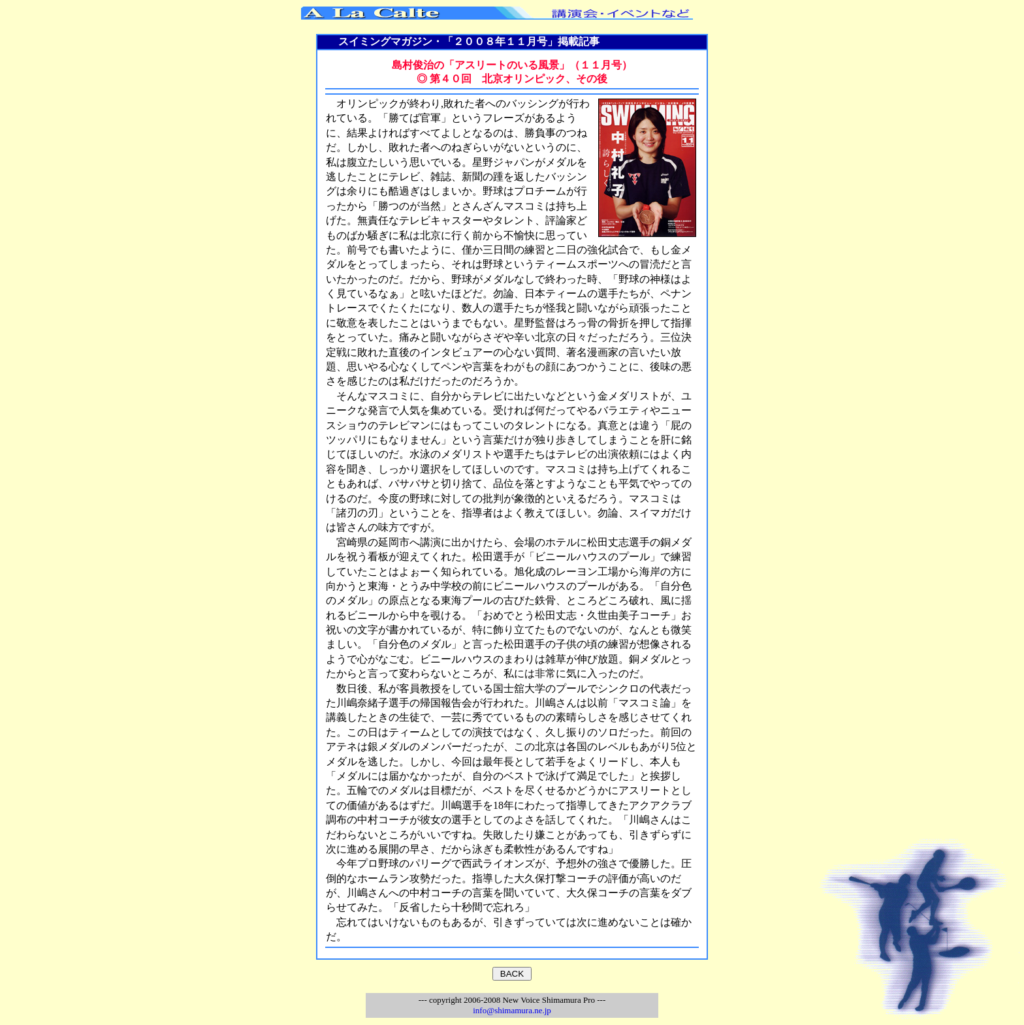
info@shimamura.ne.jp (512, 1010)
